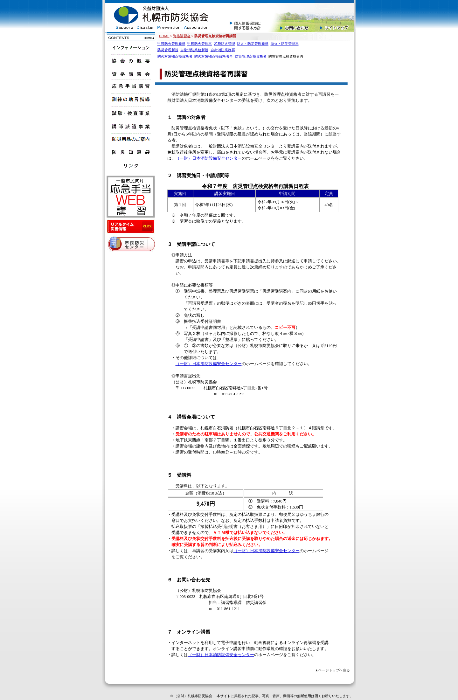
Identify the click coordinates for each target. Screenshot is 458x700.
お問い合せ (291, 16)
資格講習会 (182, 36)
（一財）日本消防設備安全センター (209, 158)
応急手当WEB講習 (131, 197)
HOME (164, 36)
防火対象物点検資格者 (174, 56)
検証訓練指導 (130, 99)
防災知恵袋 (130, 152)
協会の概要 (130, 60)
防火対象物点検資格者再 (213, 56)
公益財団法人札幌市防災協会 (156, 16)
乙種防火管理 (224, 43)
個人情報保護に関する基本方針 (243, 16)
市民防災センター (131, 244)
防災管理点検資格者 (251, 56)
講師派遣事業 (130, 125)
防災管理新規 (167, 50)
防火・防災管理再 (285, 43)
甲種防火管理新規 (171, 43)
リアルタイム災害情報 (131, 227)
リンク (130, 165)
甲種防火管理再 (199, 43)
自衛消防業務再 (223, 50)
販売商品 (130, 139)
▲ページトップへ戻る (332, 670)
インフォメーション (130, 47)
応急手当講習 (130, 85)
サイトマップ (335, 16)
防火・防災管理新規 (252, 43)
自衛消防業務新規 (194, 50)
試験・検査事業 (130, 112)
